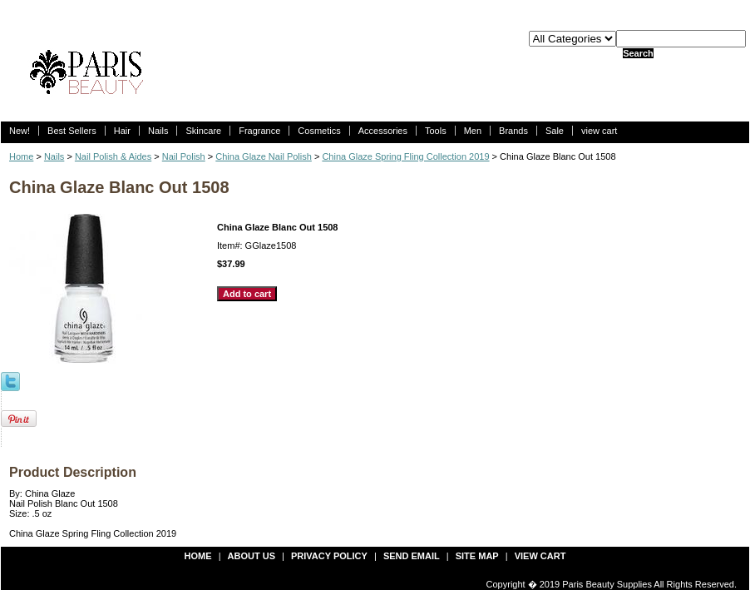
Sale (554, 131)
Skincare (203, 131)
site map (477, 556)
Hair (122, 131)
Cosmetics (319, 131)
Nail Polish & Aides (113, 156)
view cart (599, 131)
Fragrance (259, 131)
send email (411, 556)
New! (19, 131)
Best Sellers (71, 131)
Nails (158, 131)
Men (472, 131)
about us (251, 556)
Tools (436, 131)
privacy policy (329, 556)
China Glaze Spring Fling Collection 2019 (405, 156)
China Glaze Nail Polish (263, 156)
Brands (513, 131)
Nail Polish (183, 156)
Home (21, 156)
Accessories (382, 131)
